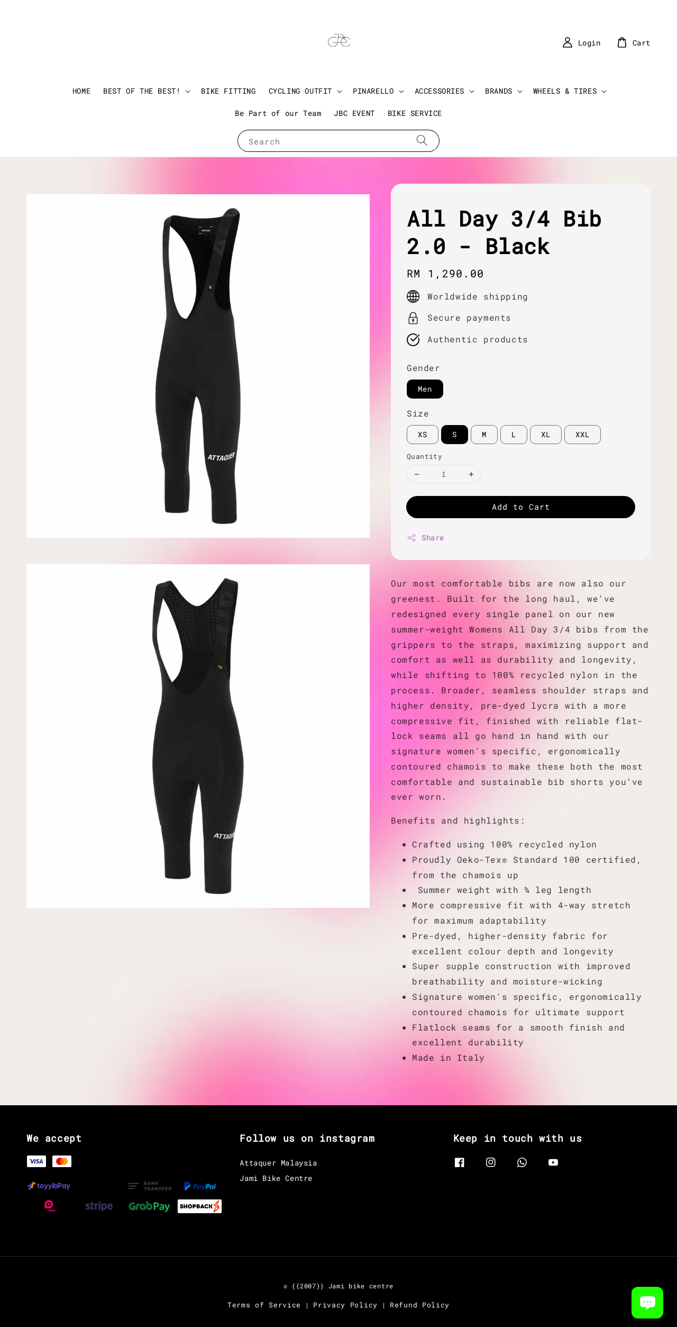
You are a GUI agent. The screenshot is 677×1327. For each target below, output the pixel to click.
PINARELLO (373, 91)
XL (546, 434)
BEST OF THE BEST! (141, 91)
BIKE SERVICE (415, 113)
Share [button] (425, 537)
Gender (424, 367)
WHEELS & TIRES (565, 91)
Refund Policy (420, 1305)
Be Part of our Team (278, 113)
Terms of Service (264, 1305)
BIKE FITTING (228, 91)
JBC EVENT (354, 113)
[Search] (422, 140)
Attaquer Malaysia (278, 1163)
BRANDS (499, 91)
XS (422, 434)
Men (425, 389)
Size (418, 413)
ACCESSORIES (440, 91)
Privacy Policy (345, 1305)
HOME (81, 91)
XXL (582, 434)
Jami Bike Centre (276, 1178)
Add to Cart (521, 506)
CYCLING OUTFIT (300, 91)
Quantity (424, 456)
